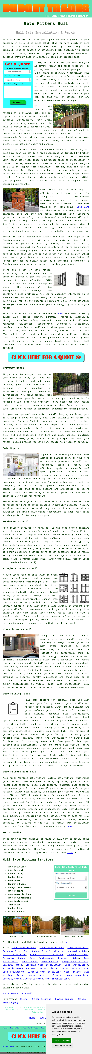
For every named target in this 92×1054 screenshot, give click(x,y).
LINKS (54, 16)
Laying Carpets (64, 999)
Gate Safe (83, 207)
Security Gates (12, 979)
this (70, 853)
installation (24, 120)
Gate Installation (14, 954)
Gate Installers (77, 948)
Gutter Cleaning (41, 999)
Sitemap (5, 1028)
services (8, 348)
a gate (74, 43)
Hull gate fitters (37, 700)
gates (56, 731)
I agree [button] (56, 1041)
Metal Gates (31, 951)
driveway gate (80, 414)
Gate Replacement (41, 958)
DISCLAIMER (83, 16)
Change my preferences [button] (63, 1045)
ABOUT (62, 16)
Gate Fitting (72, 972)
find (12, 778)
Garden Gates (33, 1028)
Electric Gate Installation (43, 965)
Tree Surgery (10, 1002)
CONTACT (71, 16)
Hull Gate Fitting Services (28, 859)
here (70, 826)
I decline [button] (66, 1041)
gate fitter (66, 156)
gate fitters (72, 341)
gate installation (77, 823)
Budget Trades (8, 1046)
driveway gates (13, 384)
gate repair (47, 472)
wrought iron (40, 582)
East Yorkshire (49, 758)
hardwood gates (60, 542)
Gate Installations (24, 948)
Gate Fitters (80, 968)
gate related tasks (14, 758)
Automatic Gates (78, 951)
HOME (47, 16)
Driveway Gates (12, 951)
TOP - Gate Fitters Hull (17, 993)
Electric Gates (59, 968)
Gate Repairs (49, 961)
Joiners (82, 999)
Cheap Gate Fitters (75, 961)
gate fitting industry (25, 221)
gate (73, 69)
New (24, 1028)
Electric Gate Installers (46, 954)
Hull (60, 313)
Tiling (24, 999)
